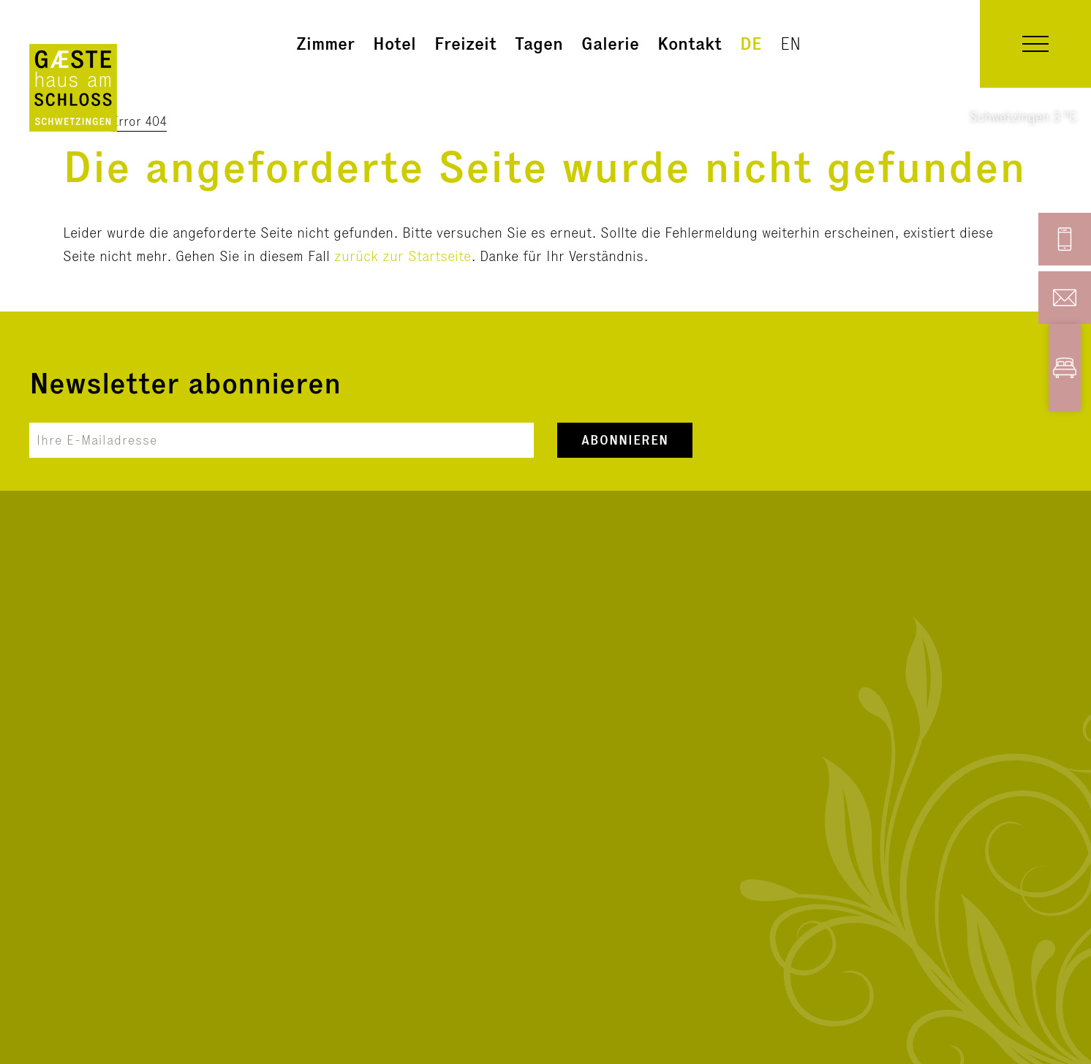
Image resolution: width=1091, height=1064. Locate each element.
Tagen (539, 43)
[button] (1035, 44)
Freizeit (465, 43)
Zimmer (325, 43)
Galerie (610, 43)
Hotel (394, 43)
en (790, 43)
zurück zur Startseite (402, 255)
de (751, 43)
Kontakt (689, 43)
